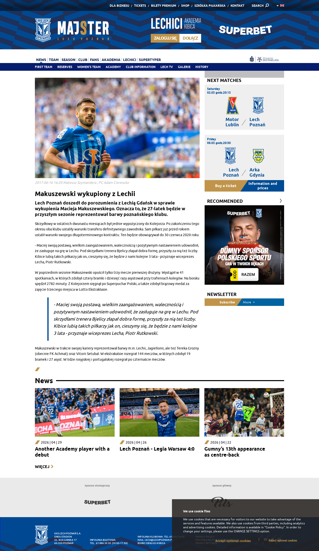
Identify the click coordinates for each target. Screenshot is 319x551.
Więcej (42, 466)
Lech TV (166, 67)
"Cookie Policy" (274, 527)
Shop (185, 5)
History (201, 67)
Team (54, 60)
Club (82, 60)
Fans (94, 60)
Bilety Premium (163, 5)
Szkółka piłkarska (210, 5)
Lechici (129, 60)
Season (69, 60)
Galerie (184, 67)
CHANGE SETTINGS (246, 531)
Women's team (89, 67)
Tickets (140, 5)
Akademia (111, 60)
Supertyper (150, 60)
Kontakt (237, 5)
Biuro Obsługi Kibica (151, 543)
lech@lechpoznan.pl (159, 540)
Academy (113, 67)
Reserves (64, 67)
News (41, 60)
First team (43, 67)
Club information (141, 67)
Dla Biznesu (119, 5)
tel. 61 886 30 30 (100, 543)
